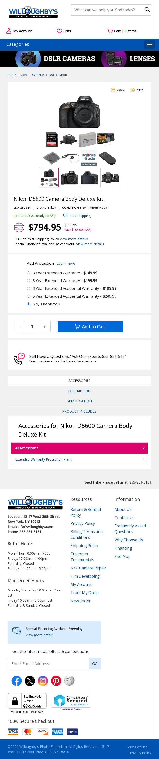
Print (137, 90)
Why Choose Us (129, 540)
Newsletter (81, 601)
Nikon (63, 75)
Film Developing (85, 576)
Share (118, 90)
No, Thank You (46, 304)
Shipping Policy (84, 545)
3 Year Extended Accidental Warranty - (74, 288)
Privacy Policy (83, 523)
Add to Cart (90, 326)
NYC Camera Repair (88, 568)
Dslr (51, 75)
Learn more (66, 263)
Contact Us (124, 517)
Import (93, 208)
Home (12, 75)
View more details (74, 239)
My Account (81, 584)
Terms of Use (137, 747)
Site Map (123, 556)
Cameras (38, 75)
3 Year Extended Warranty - (65, 273)
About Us (123, 509)
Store (24, 75)
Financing (123, 548)
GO (95, 663)
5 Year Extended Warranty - (65, 280)
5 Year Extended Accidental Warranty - (74, 296)
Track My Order (85, 592)
